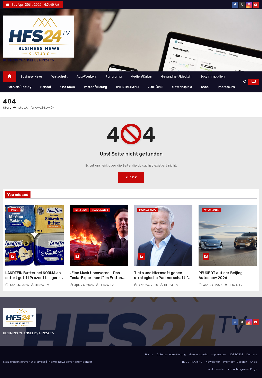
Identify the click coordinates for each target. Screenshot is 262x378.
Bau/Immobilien (213, 76)
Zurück (131, 177)
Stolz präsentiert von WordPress (24, 362)
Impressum (226, 87)
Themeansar (83, 362)
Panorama (114, 76)
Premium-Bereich (235, 362)
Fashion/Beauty (19, 87)
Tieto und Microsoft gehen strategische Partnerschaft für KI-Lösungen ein (163, 278)
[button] (245, 81)
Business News (32, 76)
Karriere (251, 354)
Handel (45, 87)
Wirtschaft (59, 76)
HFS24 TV (40, 285)
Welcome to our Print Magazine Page (232, 369)
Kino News (67, 87)
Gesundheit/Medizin (176, 76)
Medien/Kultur (141, 76)
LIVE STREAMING (127, 87)
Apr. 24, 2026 (84, 285)
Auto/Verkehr (87, 76)
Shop (205, 87)
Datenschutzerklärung (171, 354)
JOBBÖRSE (155, 87)
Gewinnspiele (182, 87)
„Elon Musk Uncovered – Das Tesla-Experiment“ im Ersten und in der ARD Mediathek (96, 278)
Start (7, 107)
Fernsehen (81, 209)
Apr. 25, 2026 (20, 285)
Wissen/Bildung (95, 87)
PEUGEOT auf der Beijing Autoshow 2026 (221, 275)
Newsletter (213, 362)
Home (149, 354)
